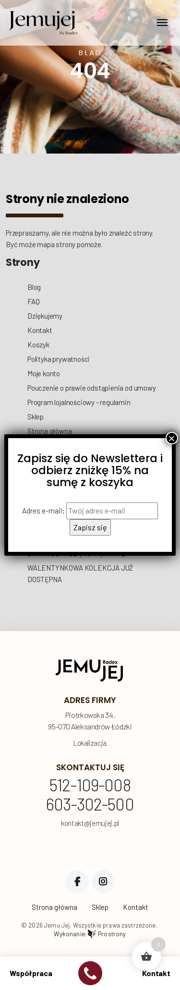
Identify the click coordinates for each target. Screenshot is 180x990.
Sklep (35, 416)
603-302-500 (90, 805)
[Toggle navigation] (162, 22)
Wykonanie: (90, 934)
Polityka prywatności (58, 359)
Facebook (77, 881)
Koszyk (38, 344)
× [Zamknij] (171, 438)
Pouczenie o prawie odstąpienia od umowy (91, 387)
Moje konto (43, 373)
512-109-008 (90, 785)
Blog (34, 287)
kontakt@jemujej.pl (90, 823)
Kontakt (39, 330)
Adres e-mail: (90, 510)
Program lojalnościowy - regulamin (79, 402)
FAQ (33, 301)
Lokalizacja (90, 743)
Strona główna (49, 431)
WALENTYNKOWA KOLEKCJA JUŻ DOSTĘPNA (80, 573)
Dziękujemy (44, 315)
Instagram (103, 881)
